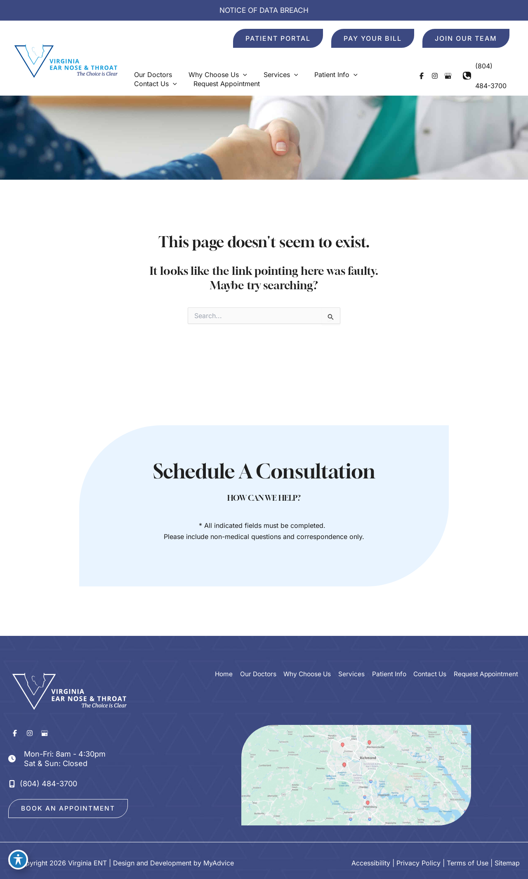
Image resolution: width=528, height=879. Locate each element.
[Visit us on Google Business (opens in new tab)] (441, 66)
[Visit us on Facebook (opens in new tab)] (414, 66)
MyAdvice (218, 858)
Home (220, 656)
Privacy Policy (418, 858)
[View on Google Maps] (356, 763)
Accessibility (370, 858)
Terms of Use (467, 858)
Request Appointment (486, 656)
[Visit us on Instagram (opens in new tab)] (427, 66)
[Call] (482, 67)
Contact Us (429, 656)
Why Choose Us (305, 656)
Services (350, 656)
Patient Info (387, 656)
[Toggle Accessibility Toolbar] (18, 861)
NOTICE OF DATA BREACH (264, 10)
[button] (278, 38)
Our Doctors (255, 656)
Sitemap (507, 858)
